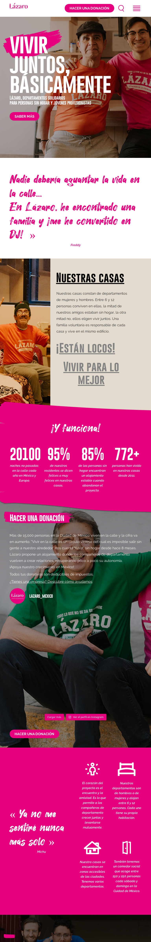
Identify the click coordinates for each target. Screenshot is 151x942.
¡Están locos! (85, 348)
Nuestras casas (90, 277)
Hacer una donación (89, 8)
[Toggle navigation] (136, 8)
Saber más (24, 116)
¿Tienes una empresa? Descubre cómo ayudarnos (51, 581)
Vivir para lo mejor (91, 373)
